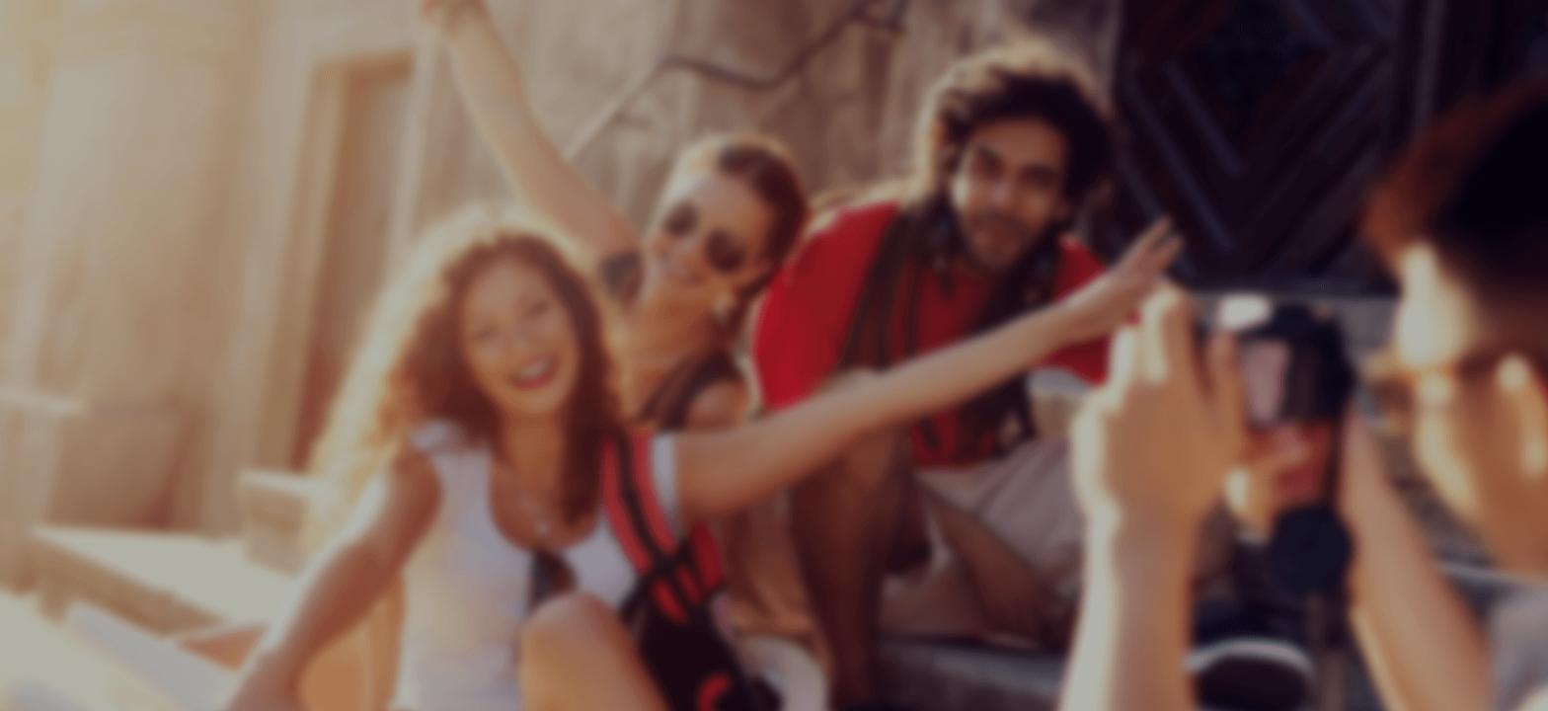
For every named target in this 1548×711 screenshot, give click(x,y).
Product (1225, 92)
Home (1116, 92)
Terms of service (1379, 92)
